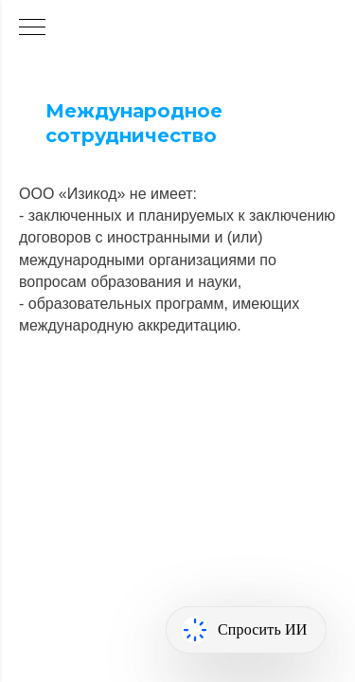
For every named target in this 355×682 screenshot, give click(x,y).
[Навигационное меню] (32, 28)
